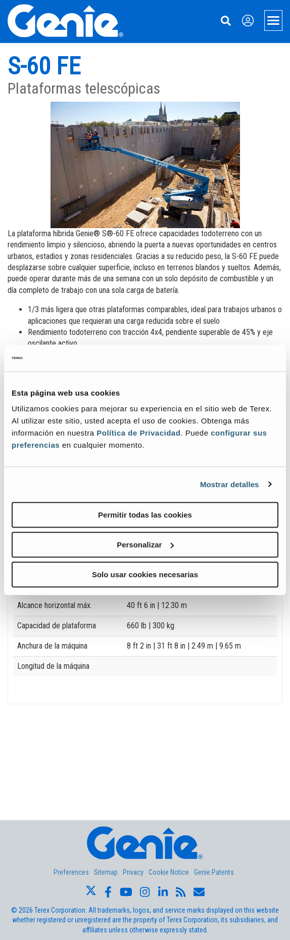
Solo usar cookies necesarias (145, 574)
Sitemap (106, 872)
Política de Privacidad (138, 433)
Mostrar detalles (229, 484)
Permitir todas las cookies (145, 514)
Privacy (133, 872)
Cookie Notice (169, 872)
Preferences (71, 872)
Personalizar (145, 544)
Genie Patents (214, 872)
